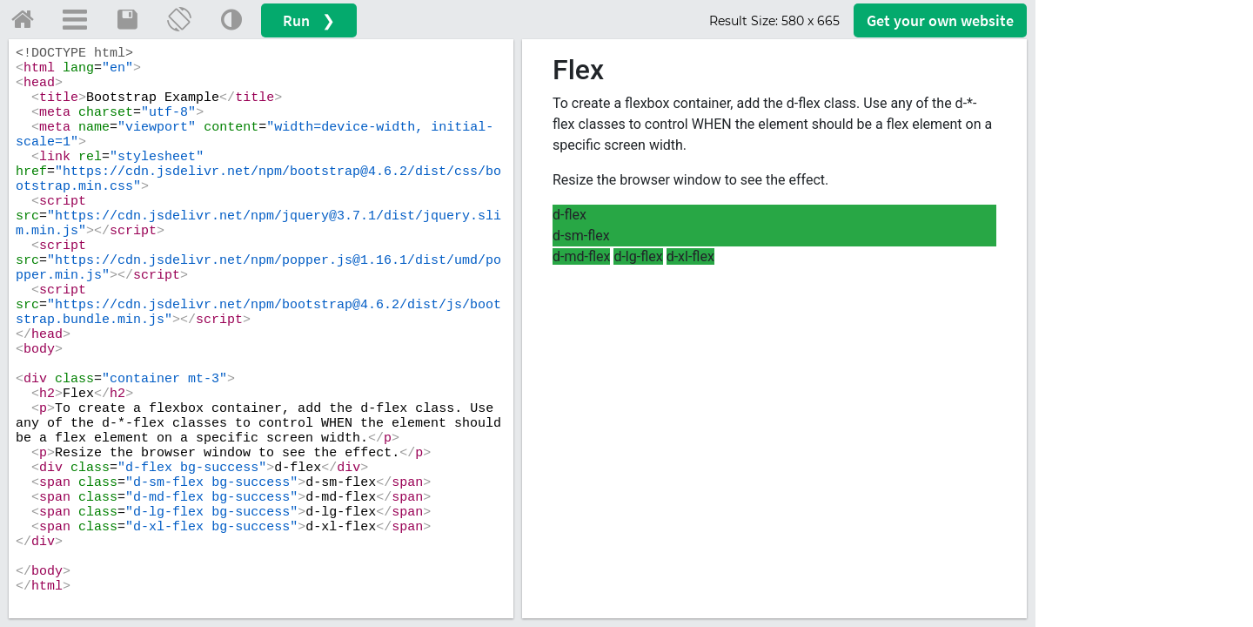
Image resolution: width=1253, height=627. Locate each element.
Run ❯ (309, 20)
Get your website (940, 20)
